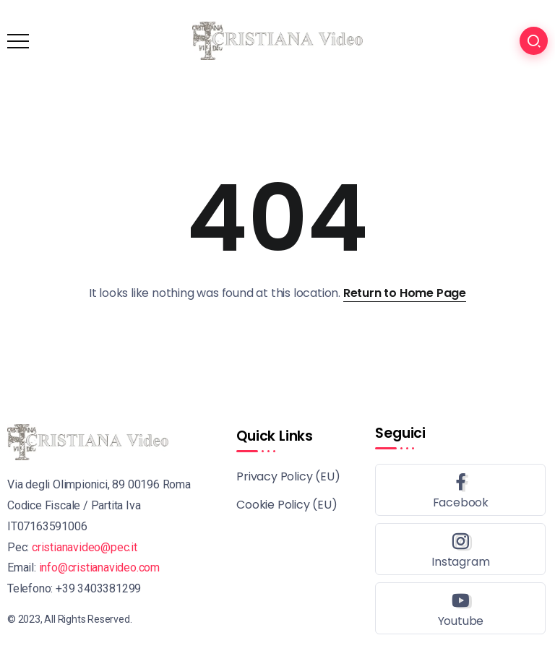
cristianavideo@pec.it (84, 547)
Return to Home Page (404, 293)
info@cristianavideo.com (99, 567)
